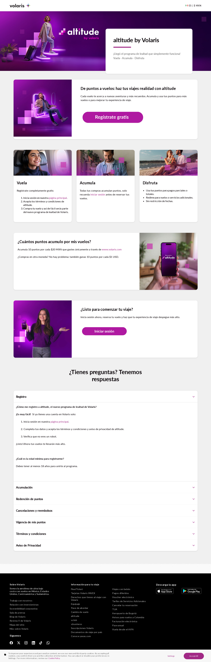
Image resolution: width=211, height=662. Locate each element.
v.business (76, 624)
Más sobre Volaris (19, 628)
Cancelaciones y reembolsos (105, 510)
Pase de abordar (79, 608)
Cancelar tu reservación (125, 605)
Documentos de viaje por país (86, 632)
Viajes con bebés (121, 589)
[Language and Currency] (193, 5)
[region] (105, 656)
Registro (105, 396)
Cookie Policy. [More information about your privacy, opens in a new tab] (54, 658)
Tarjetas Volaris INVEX (83, 593)
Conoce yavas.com (81, 636)
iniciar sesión (97, 194)
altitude (75, 616)
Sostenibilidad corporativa (23, 608)
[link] (11, 642)
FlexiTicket (77, 589)
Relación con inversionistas (24, 604)
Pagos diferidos (120, 593)
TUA (114, 609)
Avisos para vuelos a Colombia (128, 617)
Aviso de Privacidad (105, 545)
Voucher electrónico (123, 597)
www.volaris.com (112, 249)
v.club (74, 620)
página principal (58, 197)
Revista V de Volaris (20, 620)
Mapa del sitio (17, 624)
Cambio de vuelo (80, 612)
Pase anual (118, 625)
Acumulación (105, 487)
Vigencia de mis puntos (105, 522)
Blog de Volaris (18, 616)
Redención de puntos (105, 499)
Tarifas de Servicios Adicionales (129, 601)
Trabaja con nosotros (21, 600)
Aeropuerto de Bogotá (124, 613)
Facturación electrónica (124, 621)
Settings (171, 656)
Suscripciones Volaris (82, 628)
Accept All (193, 656)
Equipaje (75, 604)
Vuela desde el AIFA (123, 629)
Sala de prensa (17, 612)
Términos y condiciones (105, 534)
